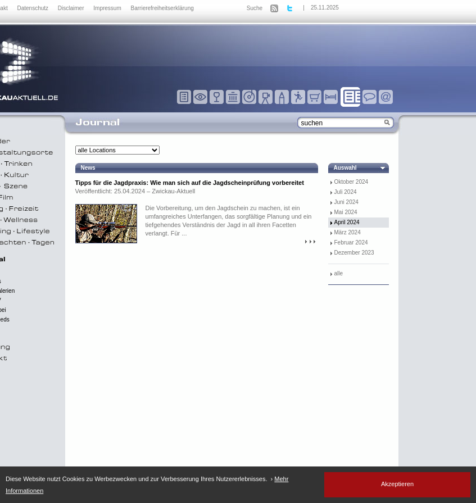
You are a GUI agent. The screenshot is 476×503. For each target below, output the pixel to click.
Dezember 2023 (354, 253)
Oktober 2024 (351, 182)
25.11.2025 (325, 7)
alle (338, 273)
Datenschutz (33, 8)
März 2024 (347, 232)
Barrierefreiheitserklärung (162, 8)
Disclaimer (71, 8)
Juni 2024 (346, 202)
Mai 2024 (345, 212)
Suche (254, 8)
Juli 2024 (345, 192)
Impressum (108, 8)
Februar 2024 (351, 242)
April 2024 (347, 222)
